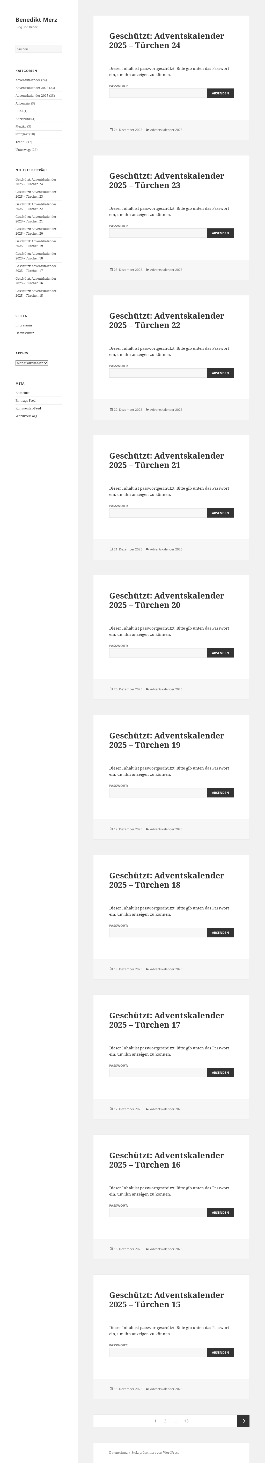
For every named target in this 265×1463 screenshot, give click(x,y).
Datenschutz (25, 333)
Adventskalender (28, 80)
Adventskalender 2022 (32, 88)
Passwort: (171, 91)
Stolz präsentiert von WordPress (155, 1452)
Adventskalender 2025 (32, 95)
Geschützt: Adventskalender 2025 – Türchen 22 (36, 206)
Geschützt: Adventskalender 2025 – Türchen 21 (36, 218)
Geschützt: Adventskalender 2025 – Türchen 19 (36, 243)
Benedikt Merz (36, 19)
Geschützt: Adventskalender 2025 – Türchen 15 (36, 293)
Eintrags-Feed (25, 400)
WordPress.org (26, 416)
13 (188, 1419)
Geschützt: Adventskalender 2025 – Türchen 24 (36, 181)
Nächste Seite (243, 1421)
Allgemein (23, 103)
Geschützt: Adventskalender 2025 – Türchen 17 (36, 268)
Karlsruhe (23, 119)
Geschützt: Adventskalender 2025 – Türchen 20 (36, 231)
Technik (21, 142)
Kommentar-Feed (28, 408)
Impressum (24, 325)
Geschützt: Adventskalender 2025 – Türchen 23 (36, 194)
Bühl (19, 111)
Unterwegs (23, 149)
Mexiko (21, 126)
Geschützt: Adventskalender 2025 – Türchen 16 (36, 280)
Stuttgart (22, 134)
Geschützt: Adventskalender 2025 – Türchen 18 (36, 255)
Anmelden (23, 393)
